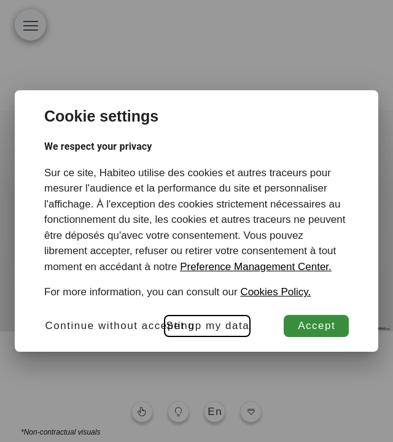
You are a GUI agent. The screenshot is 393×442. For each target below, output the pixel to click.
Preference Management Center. (256, 267)
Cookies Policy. (275, 292)
